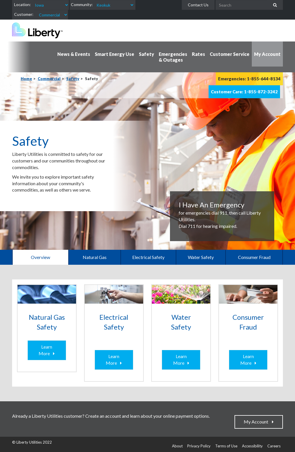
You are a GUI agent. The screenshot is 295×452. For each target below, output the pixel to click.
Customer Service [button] (229, 54)
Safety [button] (146, 54)
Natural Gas (95, 257)
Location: (22, 4)
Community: (82, 4)
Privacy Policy (199, 446)
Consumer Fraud (254, 257)
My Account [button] (267, 54)
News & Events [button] (73, 54)
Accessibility (252, 446)
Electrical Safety (148, 257)
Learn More (45, 350)
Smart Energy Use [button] (114, 54)
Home (26, 78)
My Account (257, 421)
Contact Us (198, 4)
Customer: (23, 14)
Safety (72, 78)
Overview (40, 257)
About (177, 446)
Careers (274, 446)
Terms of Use (226, 446)
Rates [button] (198, 54)
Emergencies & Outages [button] (173, 57)
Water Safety (201, 257)
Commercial (49, 78)
